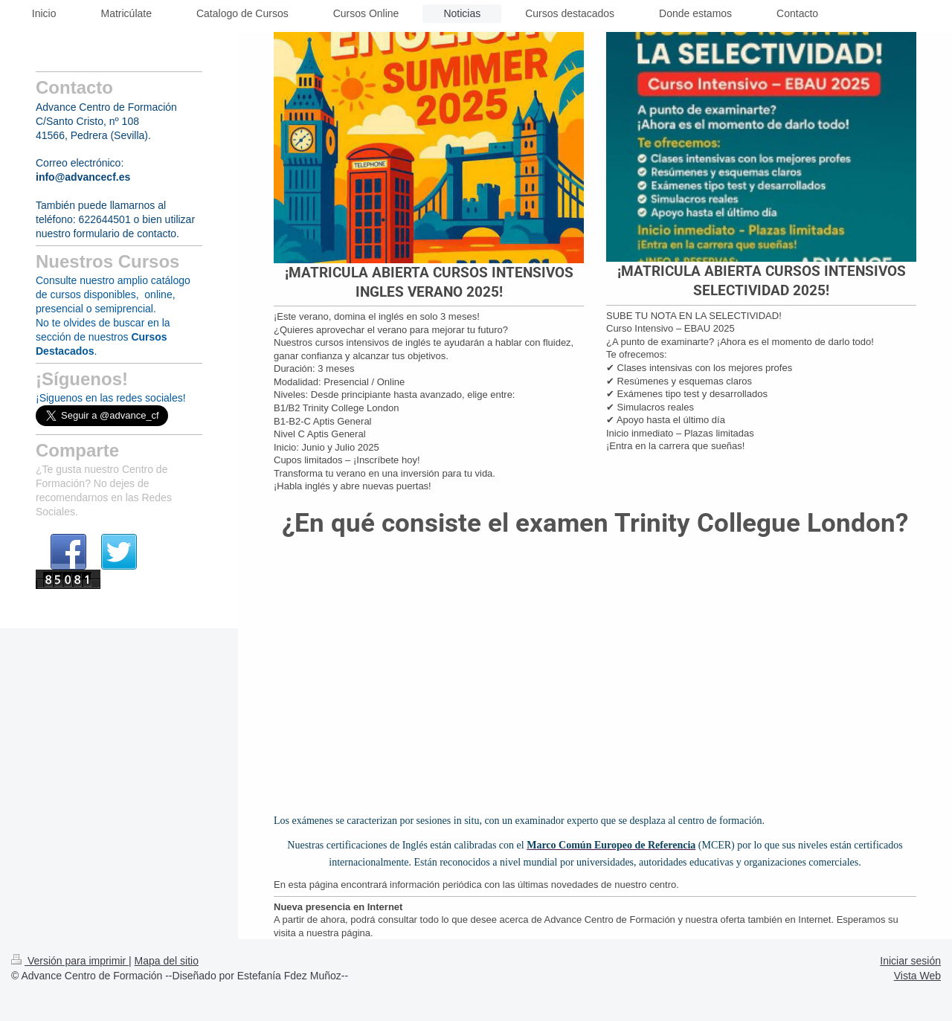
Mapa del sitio (167, 961)
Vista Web (917, 976)
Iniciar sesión (910, 961)
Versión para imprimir (70, 961)
